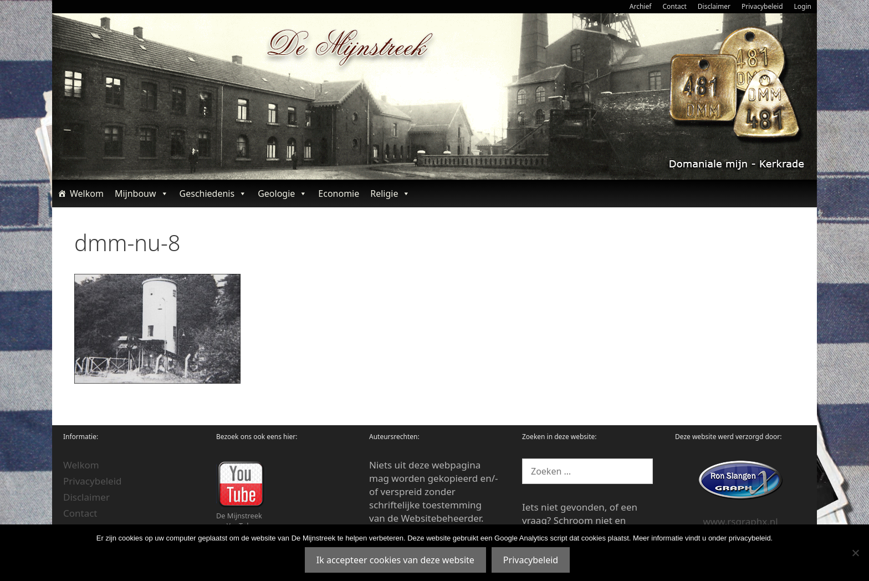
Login (802, 6)
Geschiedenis (213, 193)
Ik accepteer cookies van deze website (395, 560)
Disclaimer (714, 6)
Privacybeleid (762, 6)
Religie (390, 193)
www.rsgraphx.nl (740, 521)
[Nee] (855, 552)
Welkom (87, 193)
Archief (641, 6)
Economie (338, 193)
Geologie (282, 193)
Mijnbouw (141, 193)
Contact (674, 6)
